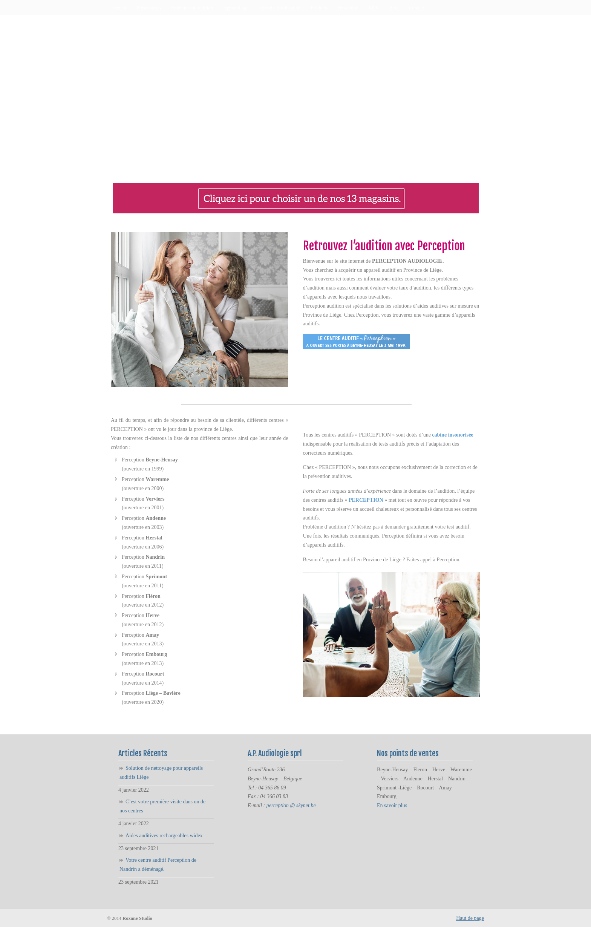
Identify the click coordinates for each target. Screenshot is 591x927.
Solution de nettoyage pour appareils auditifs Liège (161, 772)
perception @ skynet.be (291, 805)
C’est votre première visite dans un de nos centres (162, 806)
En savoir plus (392, 805)
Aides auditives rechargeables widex (164, 835)
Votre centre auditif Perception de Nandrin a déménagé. (157, 864)
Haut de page (470, 918)
